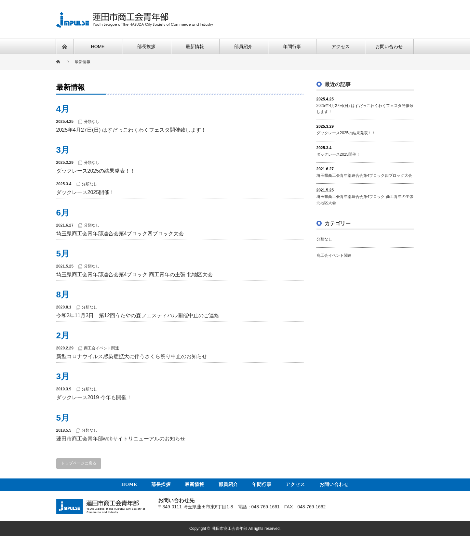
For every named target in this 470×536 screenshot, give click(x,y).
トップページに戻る (78, 463)
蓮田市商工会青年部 (229, 528)
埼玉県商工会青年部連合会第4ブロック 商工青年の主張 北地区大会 (134, 274)
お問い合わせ (334, 484)
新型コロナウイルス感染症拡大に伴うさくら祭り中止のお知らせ (131, 356)
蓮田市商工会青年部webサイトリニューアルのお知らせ (120, 438)
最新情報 (194, 484)
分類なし (92, 121)
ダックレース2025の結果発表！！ (96, 171)
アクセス (295, 484)
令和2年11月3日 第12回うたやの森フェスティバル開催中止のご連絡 (137, 315)
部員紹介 (228, 484)
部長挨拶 (161, 484)
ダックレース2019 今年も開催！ (94, 397)
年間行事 (262, 484)
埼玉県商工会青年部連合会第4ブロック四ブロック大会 (120, 233)
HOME (129, 484)
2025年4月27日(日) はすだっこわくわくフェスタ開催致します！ (131, 130)
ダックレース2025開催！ (85, 192)
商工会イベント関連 (101, 348)
